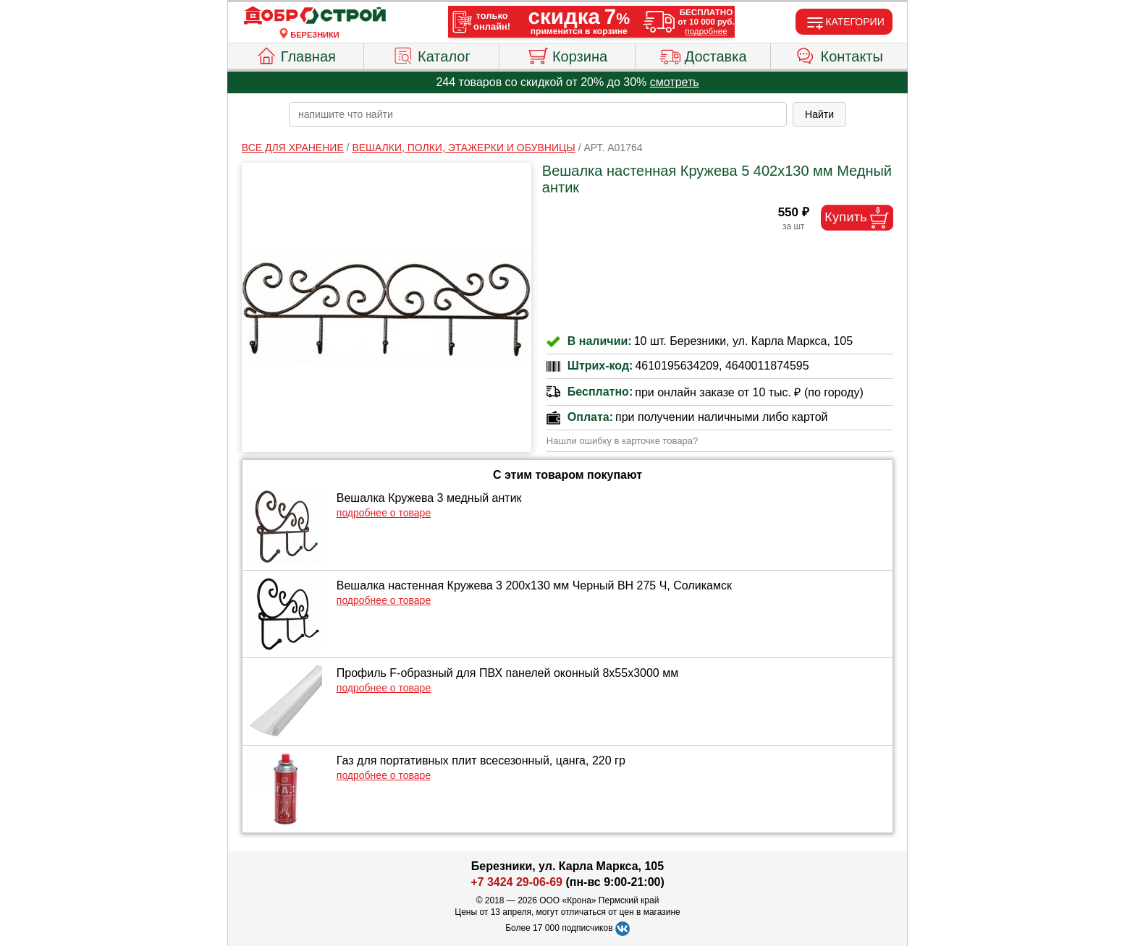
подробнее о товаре (384, 513)
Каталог (431, 54)
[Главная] (314, 15)
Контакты (839, 54)
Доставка (703, 54)
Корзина (567, 54)
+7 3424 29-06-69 (516, 882)
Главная (296, 54)
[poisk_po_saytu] (538, 114)
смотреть (674, 82)
